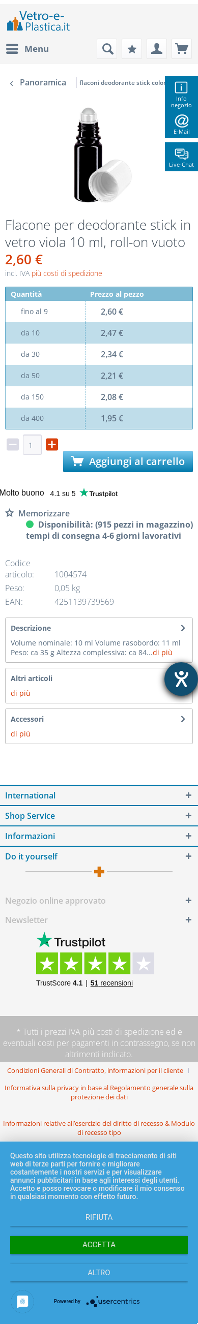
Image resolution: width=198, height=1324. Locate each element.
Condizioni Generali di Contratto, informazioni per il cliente (95, 1070)
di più (163, 652)
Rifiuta (99, 1217)
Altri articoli (31, 678)
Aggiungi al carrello (128, 461)
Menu (27, 47)
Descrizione (31, 628)
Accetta (99, 1244)
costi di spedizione (130, 1031)
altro (99, 1272)
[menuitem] (27, 49)
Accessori (27, 719)
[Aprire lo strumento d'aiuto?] (181, 679)
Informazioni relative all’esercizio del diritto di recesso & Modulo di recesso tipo (99, 1128)
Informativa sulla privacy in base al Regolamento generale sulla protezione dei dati (99, 1092)
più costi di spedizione (67, 273)
